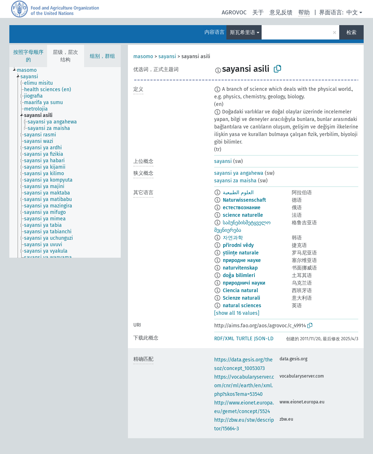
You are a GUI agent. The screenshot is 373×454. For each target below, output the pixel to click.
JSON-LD (263, 339)
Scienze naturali (241, 298)
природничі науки (244, 283)
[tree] (65, 162)
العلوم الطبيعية (238, 192)
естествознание (242, 208)
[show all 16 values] (236, 313)
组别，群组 (102, 56)
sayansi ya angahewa (238, 173)
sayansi (167, 56)
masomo (143, 56)
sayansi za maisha (235, 181)
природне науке (242, 260)
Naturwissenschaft (244, 200)
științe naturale (241, 253)
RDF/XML (224, 339)
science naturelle (243, 215)
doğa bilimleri (239, 275)
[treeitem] (30, 70)
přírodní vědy (238, 245)
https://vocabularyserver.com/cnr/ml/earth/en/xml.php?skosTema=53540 (244, 385)
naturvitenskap (240, 268)
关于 (258, 12)
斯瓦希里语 (242, 32)
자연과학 (233, 238)
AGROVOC (234, 12)
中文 (352, 12)
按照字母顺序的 (28, 56)
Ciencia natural (240, 290)
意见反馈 (281, 12)
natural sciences (242, 306)
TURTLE (244, 339)
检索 (351, 32)
